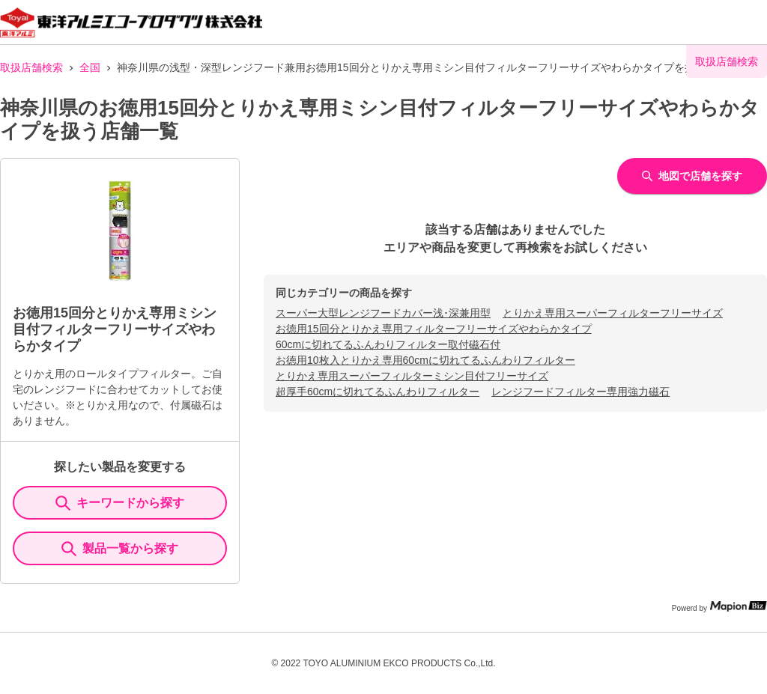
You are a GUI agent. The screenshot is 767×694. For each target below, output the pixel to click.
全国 (89, 67)
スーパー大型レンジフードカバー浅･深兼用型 (383, 313)
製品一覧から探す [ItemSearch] (119, 548)
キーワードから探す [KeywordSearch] (119, 503)
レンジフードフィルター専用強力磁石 (580, 392)
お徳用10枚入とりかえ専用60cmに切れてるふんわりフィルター (425, 360)
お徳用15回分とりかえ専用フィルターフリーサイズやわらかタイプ (434, 329)
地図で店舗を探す (692, 176)
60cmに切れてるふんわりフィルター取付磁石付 (388, 344)
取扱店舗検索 (31, 67)
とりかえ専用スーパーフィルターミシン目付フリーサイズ (412, 376)
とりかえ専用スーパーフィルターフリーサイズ (613, 313)
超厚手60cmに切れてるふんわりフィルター (377, 392)
